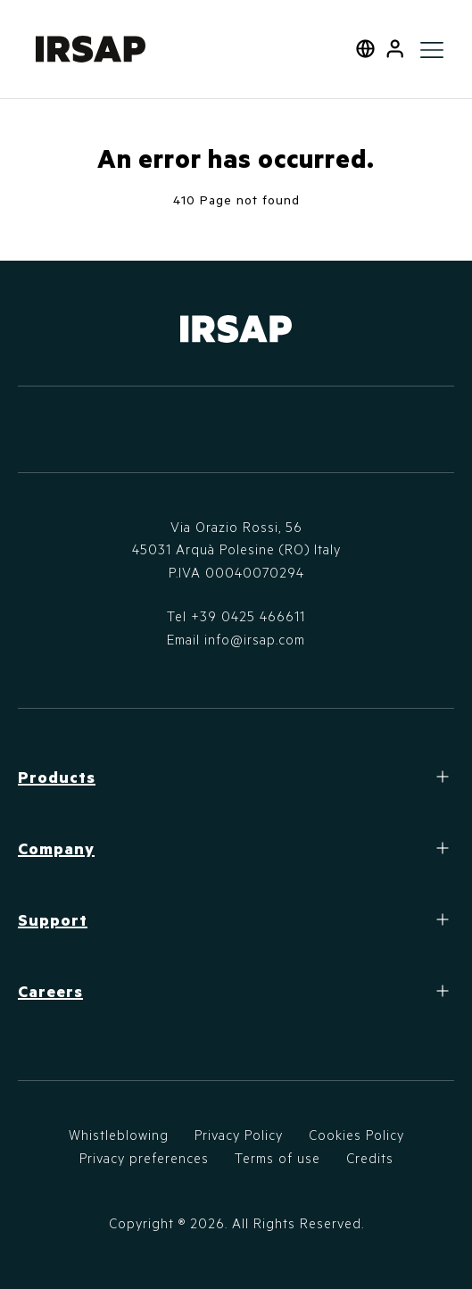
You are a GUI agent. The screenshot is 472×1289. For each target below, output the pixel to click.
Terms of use (277, 1158)
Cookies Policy (356, 1134)
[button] (395, 49)
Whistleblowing (119, 1134)
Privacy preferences (144, 1158)
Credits (369, 1158)
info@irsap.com (254, 639)
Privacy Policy (239, 1134)
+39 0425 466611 (248, 616)
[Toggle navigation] (432, 49)
